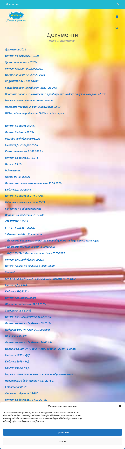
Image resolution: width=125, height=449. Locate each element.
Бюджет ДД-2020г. (17, 285)
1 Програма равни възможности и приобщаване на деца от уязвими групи (52, 240)
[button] (120, 406)
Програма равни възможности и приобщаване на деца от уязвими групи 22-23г (55, 94)
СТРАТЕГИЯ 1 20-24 (16, 221)
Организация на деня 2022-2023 (25, 75)
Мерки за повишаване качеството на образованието (39, 374)
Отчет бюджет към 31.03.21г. (24, 196)
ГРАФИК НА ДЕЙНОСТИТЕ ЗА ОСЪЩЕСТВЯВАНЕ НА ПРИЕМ (40, 279)
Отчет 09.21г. (14, 164)
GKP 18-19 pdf (68, 349)
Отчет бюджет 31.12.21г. (21, 158)
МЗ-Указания (13, 170)
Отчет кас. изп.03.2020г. (20, 298)
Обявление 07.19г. (16, 336)
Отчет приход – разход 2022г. (24, 68)
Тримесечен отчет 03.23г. (21, 62)
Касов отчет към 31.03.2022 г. (24, 151)
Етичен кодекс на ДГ (18, 368)
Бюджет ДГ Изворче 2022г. (22, 145)
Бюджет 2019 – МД (17, 361)
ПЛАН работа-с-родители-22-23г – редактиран (34, 113)
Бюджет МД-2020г (16, 291)
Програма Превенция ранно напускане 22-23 (33, 107)
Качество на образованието (23, 208)
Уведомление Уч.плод (18, 310)
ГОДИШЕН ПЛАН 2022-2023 (22, 81)
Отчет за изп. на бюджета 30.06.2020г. (30, 266)
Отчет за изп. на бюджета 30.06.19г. (29, 342)
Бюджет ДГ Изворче (18, 189)
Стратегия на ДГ (16, 387)
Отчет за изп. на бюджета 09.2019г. (28, 323)
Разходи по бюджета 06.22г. (23, 138)
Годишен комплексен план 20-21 (25, 202)
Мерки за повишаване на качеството (29, 100)
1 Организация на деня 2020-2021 (44, 253)
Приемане (62, 432)
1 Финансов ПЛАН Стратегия (23, 234)
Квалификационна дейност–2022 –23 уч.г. (31, 87)
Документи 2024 (15, 49)
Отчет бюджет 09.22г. (20, 126)
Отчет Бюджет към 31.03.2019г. (26, 399)
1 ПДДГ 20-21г (13, 253)
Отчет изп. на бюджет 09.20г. (24, 259)
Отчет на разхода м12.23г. (22, 56)
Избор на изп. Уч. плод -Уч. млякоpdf (27, 329)
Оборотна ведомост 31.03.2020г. (26, 304)
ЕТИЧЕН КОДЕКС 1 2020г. (20, 228)
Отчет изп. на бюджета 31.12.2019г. (28, 317)
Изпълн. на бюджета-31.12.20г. (25, 215)
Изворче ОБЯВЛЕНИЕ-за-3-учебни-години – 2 (32, 349)
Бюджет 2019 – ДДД (17, 355)
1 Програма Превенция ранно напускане (30, 247)
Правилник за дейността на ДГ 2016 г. (29, 380)
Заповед (10, 272)
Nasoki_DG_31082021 (17, 177)
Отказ (62, 441)
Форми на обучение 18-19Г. (22, 393)
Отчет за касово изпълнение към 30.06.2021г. (34, 183)
